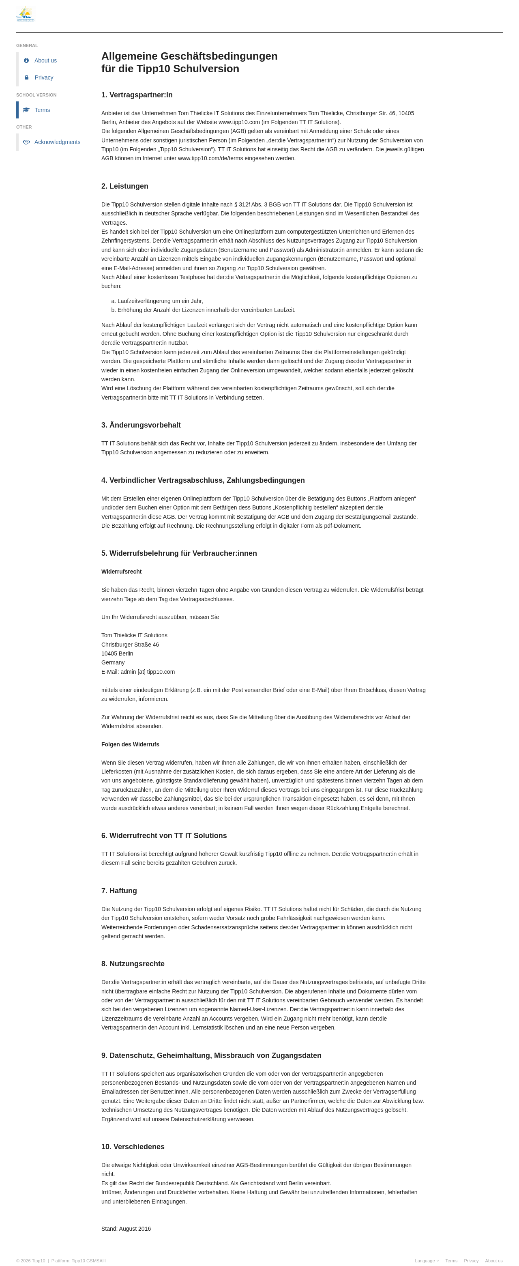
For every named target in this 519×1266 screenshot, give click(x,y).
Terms (452, 1260)
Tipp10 (38, 1260)
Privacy (471, 1260)
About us (494, 1260)
